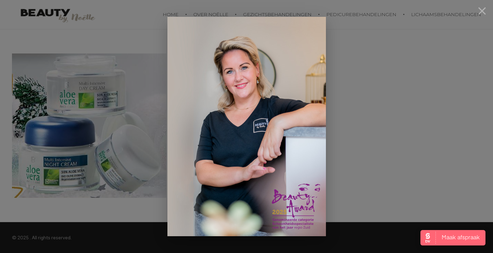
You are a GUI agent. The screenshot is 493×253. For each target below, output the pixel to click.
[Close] (482, 11)
